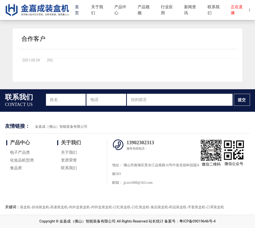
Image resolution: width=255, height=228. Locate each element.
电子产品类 (20, 152)
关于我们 (97, 9)
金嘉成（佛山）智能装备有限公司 (61, 126)
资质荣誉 (69, 160)
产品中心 (120, 9)
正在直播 (237, 9)
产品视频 (144, 9)
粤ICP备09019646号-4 (197, 221)
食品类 (16, 168)
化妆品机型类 (22, 160)
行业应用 (167, 9)
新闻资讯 (190, 9)
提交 (242, 100)
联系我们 (214, 9)
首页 (77, 9)
